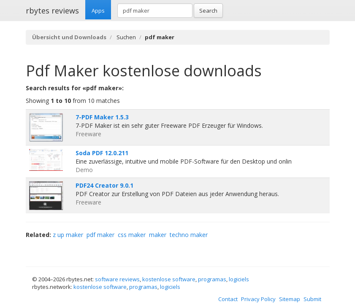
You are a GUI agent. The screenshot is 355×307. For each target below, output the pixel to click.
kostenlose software (168, 279)
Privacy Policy (258, 299)
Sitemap (289, 299)
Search (208, 10)
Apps (98, 10)
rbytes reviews (52, 10)
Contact (228, 299)
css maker (132, 235)
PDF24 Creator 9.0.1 (104, 185)
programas (212, 279)
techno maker (189, 235)
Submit (312, 299)
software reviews (117, 279)
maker (157, 235)
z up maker (68, 235)
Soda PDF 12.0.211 (102, 153)
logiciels (239, 279)
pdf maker (100, 235)
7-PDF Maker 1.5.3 (102, 117)
